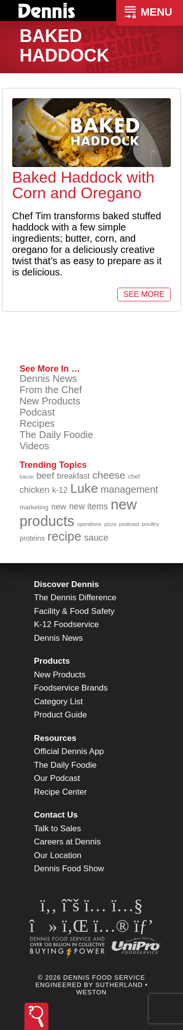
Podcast (37, 412)
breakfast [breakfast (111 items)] (73, 475)
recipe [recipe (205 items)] (64, 536)
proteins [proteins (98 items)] (32, 538)
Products (52, 661)
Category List (58, 701)
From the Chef (51, 389)
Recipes (37, 423)
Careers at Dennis (67, 841)
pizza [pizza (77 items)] (110, 524)
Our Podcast (57, 778)
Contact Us (56, 815)
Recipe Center (60, 792)
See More (143, 294)
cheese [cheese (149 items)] (108, 475)
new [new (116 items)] (58, 506)
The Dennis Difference (75, 597)
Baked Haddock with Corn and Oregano (83, 185)
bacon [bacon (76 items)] (27, 477)
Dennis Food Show (69, 868)
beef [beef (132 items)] (46, 475)
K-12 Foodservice (66, 624)
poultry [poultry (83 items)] (150, 524)
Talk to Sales (57, 828)
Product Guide (60, 714)
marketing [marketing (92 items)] (34, 507)
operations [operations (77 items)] (89, 524)
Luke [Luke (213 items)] (84, 488)
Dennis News (48, 378)
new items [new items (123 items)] (88, 506)
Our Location (57, 855)
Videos (34, 446)
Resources (55, 738)
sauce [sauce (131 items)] (96, 537)
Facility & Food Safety (74, 611)
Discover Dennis (66, 584)
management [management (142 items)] (129, 489)
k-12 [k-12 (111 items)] (60, 489)
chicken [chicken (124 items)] (34, 490)
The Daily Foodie (56, 434)
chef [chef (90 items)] (134, 476)
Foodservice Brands (71, 688)
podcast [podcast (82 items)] (129, 524)
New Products (50, 401)
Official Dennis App (69, 751)
